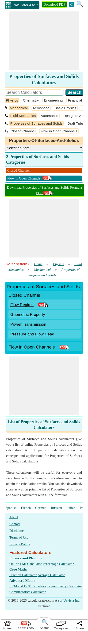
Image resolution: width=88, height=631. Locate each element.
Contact (14, 524)
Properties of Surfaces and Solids (36, 123)
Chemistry (31, 100)
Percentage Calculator (58, 564)
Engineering (53, 100)
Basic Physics (65, 108)
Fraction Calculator (23, 575)
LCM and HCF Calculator (27, 586)
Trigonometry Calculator (64, 586)
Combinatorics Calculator (27, 592)
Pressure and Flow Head (32, 334)
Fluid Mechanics (23, 116)
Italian (70, 508)
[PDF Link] (43, 305)
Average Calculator (51, 575)
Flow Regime (22, 305)
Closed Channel (23, 131)
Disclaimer (17, 530)
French (26, 508)
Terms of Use (18, 537)
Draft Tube (75, 123)
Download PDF (54, 4)
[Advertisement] (44, 40)
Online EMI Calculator (25, 564)
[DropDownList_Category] (44, 148)
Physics (12, 100)
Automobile (49, 116)
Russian (56, 508)
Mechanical (19, 108)
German (40, 508)
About (13, 517)
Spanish (11, 508)
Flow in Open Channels (59, 131)
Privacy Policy (19, 544)
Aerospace (41, 108)
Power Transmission (28, 324)
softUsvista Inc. (69, 600)
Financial (75, 100)
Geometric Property (27, 314)
